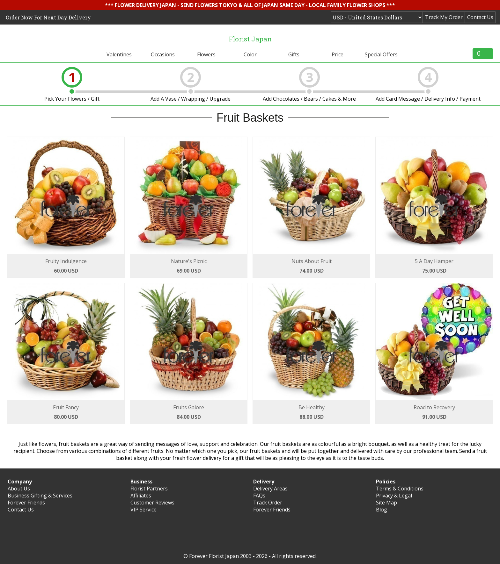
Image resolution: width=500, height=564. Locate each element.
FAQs (259, 495)
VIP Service (143, 509)
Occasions (163, 54)
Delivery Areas (270, 488)
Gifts (293, 54)
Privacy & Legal (394, 495)
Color (250, 54)
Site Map (386, 502)
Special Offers (381, 54)
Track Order (267, 502)
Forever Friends (26, 502)
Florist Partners (149, 488)
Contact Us (480, 17)
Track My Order (444, 17)
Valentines (119, 54)
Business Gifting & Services (40, 495)
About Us (19, 488)
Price (337, 54)
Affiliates (140, 495)
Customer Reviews (152, 502)
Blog (381, 509)
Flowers (206, 54)
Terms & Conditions (399, 488)
